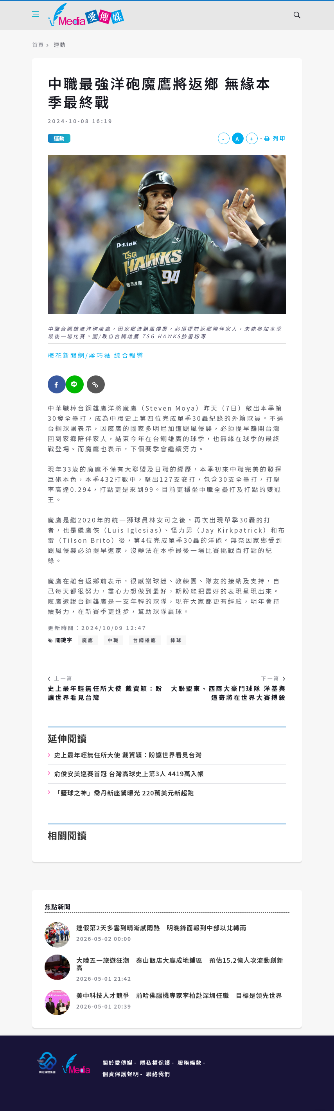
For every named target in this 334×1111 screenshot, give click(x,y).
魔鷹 (88, 640)
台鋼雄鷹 (145, 640)
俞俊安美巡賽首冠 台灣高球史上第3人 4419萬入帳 (129, 773)
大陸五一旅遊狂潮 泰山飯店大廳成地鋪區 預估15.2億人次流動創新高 (180, 963)
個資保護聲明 (120, 1074)
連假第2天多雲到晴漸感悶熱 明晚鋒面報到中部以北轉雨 (161, 927)
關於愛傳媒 (117, 1062)
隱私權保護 (155, 1062)
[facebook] (57, 384)
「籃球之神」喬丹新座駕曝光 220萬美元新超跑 (124, 792)
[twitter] (75, 384)
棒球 (176, 640)
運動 (59, 138)
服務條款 (190, 1062)
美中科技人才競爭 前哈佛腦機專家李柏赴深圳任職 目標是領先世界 (179, 995)
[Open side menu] (35, 14)
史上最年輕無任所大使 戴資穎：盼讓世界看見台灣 (105, 693)
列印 (275, 138)
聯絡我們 (158, 1074)
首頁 (38, 44)
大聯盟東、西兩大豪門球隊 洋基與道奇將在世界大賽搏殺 (228, 693)
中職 (113, 640)
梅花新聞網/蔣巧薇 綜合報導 (96, 355)
